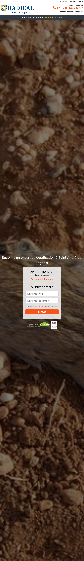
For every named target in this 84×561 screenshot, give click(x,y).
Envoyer (42, 311)
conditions (42, 306)
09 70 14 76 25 (68, 8)
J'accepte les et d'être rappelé (43, 306)
